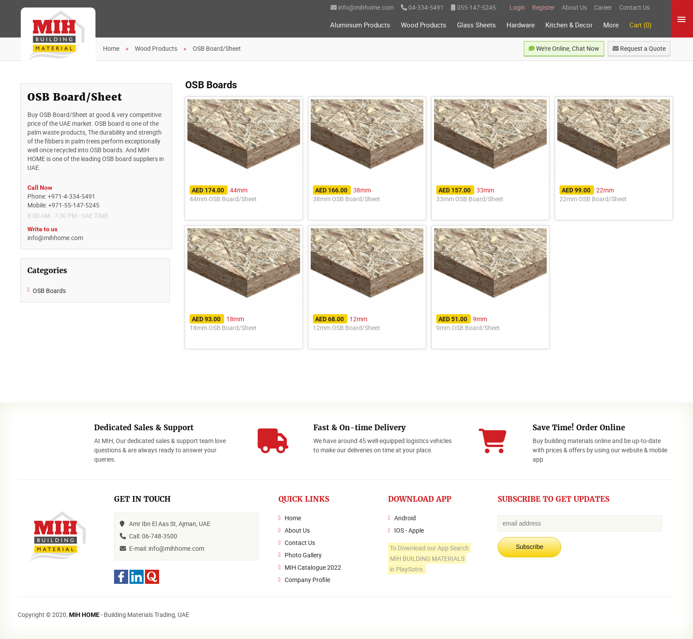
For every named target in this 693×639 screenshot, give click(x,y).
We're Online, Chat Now (564, 48)
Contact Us (634, 7)
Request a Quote (639, 48)
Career (603, 7)
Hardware (520, 25)
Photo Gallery (303, 555)
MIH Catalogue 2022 (313, 567)
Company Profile (307, 579)
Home (293, 518)
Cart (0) (640, 25)
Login (517, 7)
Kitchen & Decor (569, 25)
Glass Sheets (476, 25)
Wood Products (423, 25)
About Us (574, 7)
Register (543, 7)
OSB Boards (49, 290)
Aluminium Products (360, 25)
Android (405, 518)
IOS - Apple (409, 530)
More (611, 25)
